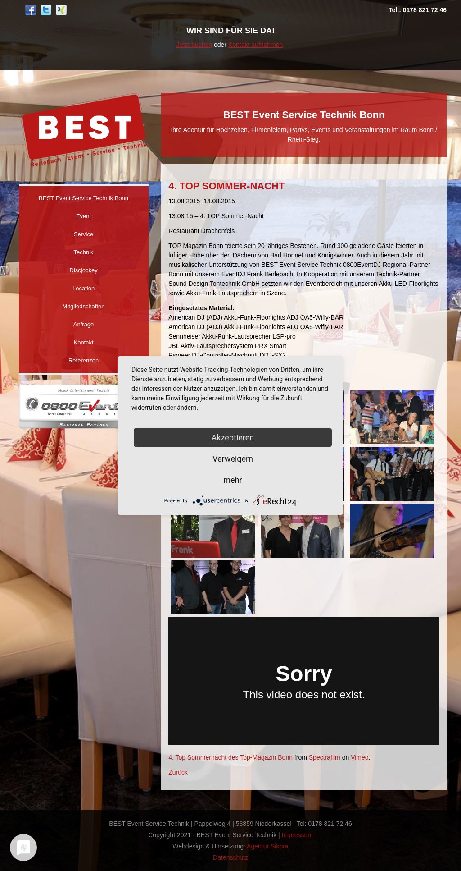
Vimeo (359, 757)
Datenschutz (230, 857)
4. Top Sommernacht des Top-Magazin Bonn (230, 757)
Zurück (178, 772)
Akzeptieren (233, 437)
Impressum (297, 835)
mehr (232, 480)
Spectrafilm (324, 757)
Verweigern (232, 458)
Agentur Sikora (268, 846)
